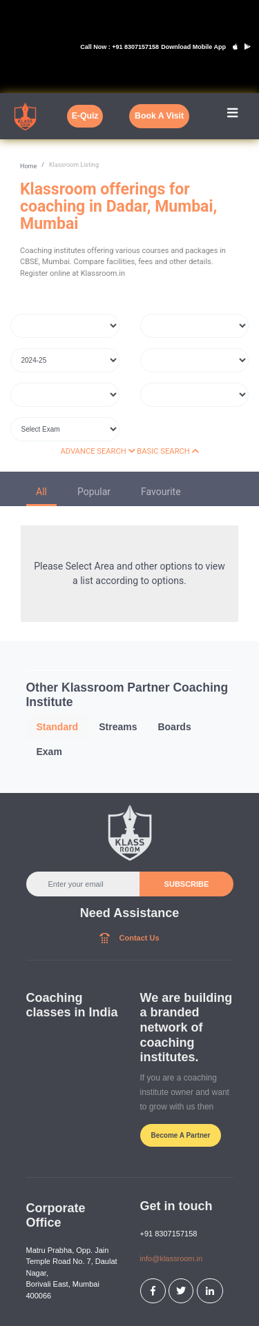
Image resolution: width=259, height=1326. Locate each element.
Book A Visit (159, 116)
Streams (118, 726)
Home (28, 166)
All (41, 491)
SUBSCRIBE (186, 884)
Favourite (161, 491)
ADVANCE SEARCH (97, 451)
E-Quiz (85, 116)
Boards (174, 726)
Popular (94, 491)
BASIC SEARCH (167, 451)
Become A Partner (181, 1135)
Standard (58, 726)
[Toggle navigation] (232, 116)
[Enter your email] (83, 884)
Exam (49, 751)
